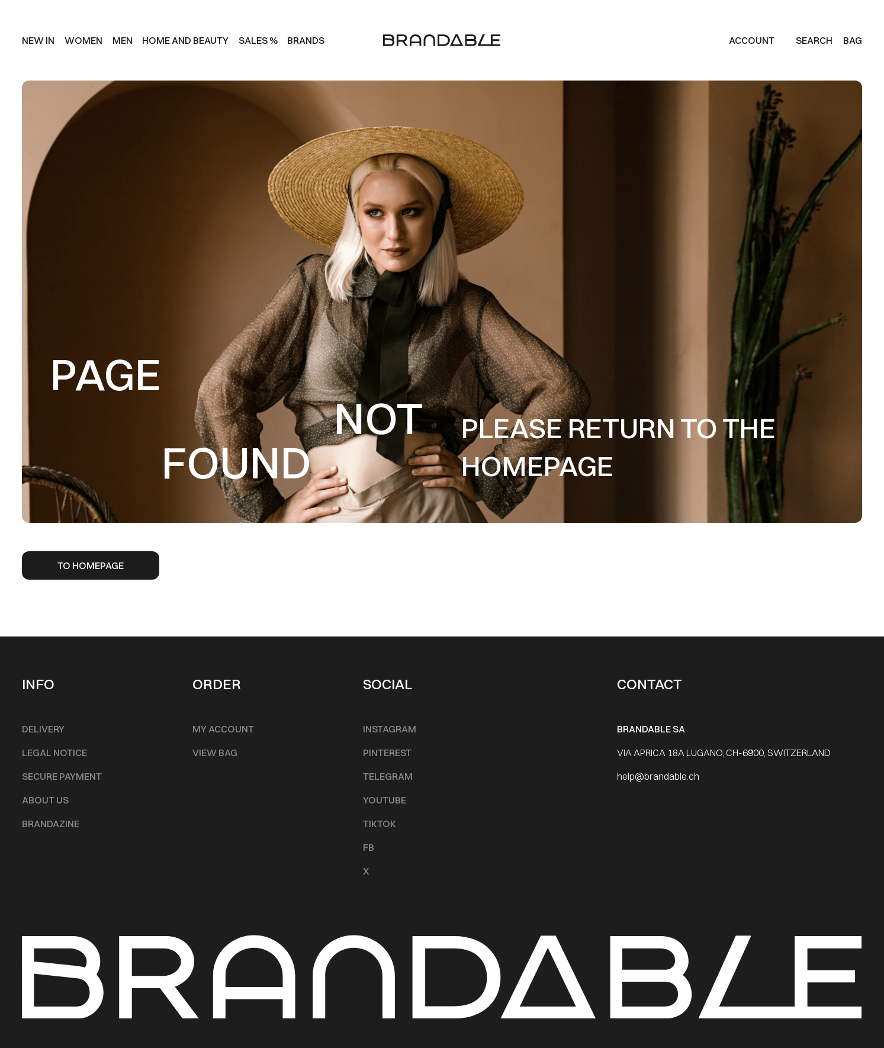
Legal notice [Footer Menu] (54, 752)
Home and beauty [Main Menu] (185, 40)
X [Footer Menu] (366, 871)
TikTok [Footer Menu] (379, 824)
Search (814, 40)
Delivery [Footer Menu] (43, 729)
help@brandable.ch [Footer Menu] (658, 776)
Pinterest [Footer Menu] (387, 752)
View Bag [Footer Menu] (214, 752)
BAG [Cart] (852, 40)
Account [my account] (751, 40)
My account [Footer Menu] (223, 729)
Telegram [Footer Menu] (388, 776)
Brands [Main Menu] (305, 40)
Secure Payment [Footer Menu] (62, 776)
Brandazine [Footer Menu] (50, 824)
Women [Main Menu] (83, 40)
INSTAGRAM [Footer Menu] (389, 729)
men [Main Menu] (122, 40)
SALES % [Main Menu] (258, 40)
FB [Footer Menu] (368, 847)
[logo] (442, 40)
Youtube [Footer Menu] (384, 800)
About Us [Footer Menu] (45, 800)
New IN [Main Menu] (38, 40)
